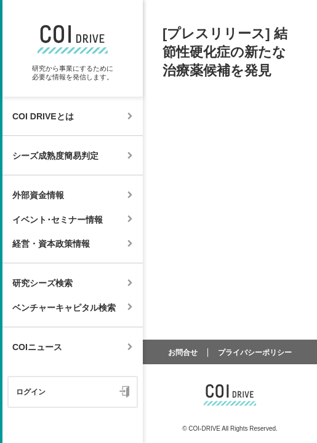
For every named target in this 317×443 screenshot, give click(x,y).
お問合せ (183, 352)
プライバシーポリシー (255, 352)
